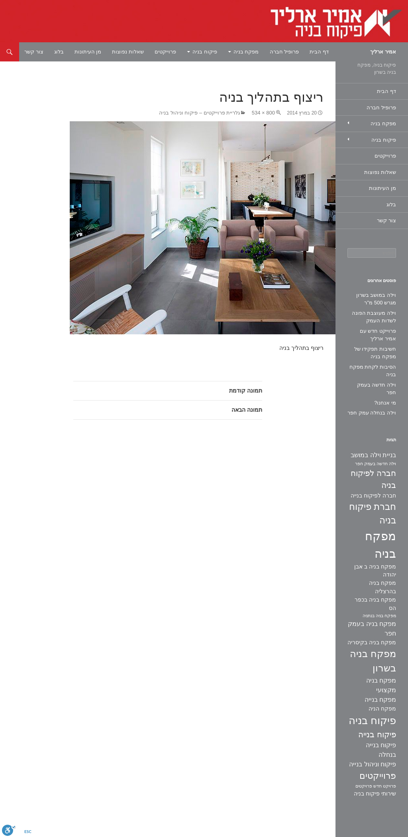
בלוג (59, 52)
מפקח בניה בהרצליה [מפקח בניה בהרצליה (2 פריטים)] (382, 587)
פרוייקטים (165, 52)
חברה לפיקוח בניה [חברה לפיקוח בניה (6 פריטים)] (373, 479)
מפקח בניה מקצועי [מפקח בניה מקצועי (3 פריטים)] (381, 685)
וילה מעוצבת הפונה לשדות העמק (374, 317)
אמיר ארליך (383, 52)
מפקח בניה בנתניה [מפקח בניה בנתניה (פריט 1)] (379, 615)
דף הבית (319, 52)
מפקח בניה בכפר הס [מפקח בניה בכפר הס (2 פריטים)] (375, 603)
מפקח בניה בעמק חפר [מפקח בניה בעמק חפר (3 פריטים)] (372, 628)
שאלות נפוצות (128, 52)
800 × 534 (263, 113)
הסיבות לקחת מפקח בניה (372, 371)
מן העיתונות (88, 52)
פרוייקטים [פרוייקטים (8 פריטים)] (377, 776)
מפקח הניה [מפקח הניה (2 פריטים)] (382, 708)
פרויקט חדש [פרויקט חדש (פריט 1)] (384, 786)
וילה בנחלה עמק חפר (371, 413)
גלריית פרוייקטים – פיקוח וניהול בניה (199, 113)
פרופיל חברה (284, 52)
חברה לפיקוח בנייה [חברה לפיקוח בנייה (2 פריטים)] (373, 495)
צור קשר (33, 52)
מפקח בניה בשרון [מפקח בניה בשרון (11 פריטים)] (373, 661)
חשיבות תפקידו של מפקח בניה (375, 353)
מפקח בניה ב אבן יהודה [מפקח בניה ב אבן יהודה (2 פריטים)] (375, 570)
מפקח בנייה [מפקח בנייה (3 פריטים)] (380, 699)
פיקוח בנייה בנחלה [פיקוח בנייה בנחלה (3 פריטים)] (381, 750)
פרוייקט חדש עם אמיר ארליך (378, 335)
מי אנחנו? (385, 403)
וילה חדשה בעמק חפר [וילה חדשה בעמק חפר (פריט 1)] (375, 463)
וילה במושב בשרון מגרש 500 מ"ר (376, 299)
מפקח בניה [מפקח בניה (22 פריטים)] (380, 544)
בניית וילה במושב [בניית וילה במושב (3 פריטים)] (373, 455)
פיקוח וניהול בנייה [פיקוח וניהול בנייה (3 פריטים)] (372, 764)
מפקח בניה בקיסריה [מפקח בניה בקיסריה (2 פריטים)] (371, 642)
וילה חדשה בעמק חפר (376, 389)
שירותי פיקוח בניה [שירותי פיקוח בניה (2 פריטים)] (375, 793)
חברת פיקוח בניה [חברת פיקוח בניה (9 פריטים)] (372, 513)
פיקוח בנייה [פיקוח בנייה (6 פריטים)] (377, 734)
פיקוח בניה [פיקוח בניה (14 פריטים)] (372, 720)
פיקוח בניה (204, 52)
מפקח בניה (246, 52)
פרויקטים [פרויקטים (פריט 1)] (363, 786)
